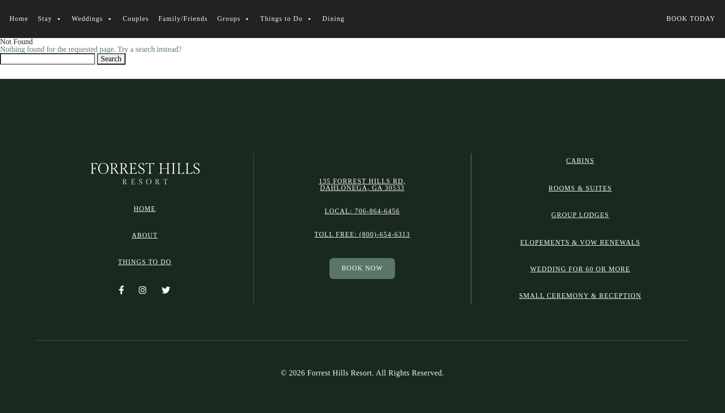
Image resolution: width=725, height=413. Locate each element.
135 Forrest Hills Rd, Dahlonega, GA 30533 (362, 185)
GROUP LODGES (580, 215)
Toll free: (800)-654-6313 (362, 234)
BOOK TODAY (691, 18)
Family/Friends (183, 18)
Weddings (92, 19)
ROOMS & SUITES (580, 188)
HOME (144, 209)
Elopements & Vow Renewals (580, 242)
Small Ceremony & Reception (580, 295)
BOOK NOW (362, 268)
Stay (50, 19)
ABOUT (145, 235)
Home (19, 18)
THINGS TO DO (144, 262)
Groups (234, 19)
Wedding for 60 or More (580, 269)
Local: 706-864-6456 (362, 211)
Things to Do (286, 19)
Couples (136, 18)
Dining (333, 18)
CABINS (580, 161)
